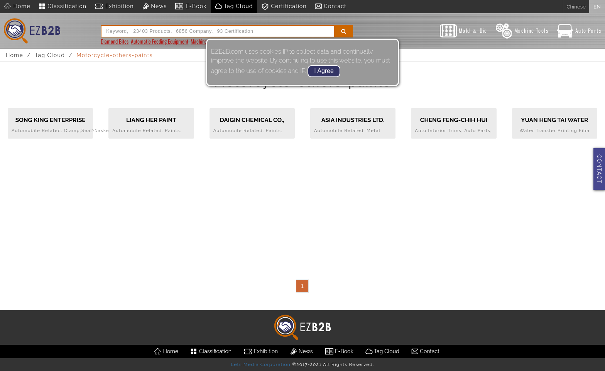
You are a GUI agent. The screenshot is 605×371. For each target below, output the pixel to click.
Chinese (576, 6)
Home (17, 6)
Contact (330, 6)
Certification (284, 6)
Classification (62, 6)
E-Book (190, 6)
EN (596, 6)
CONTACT (599, 168)
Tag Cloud (234, 6)
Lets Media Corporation (260, 364)
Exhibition (114, 6)
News (154, 6)
